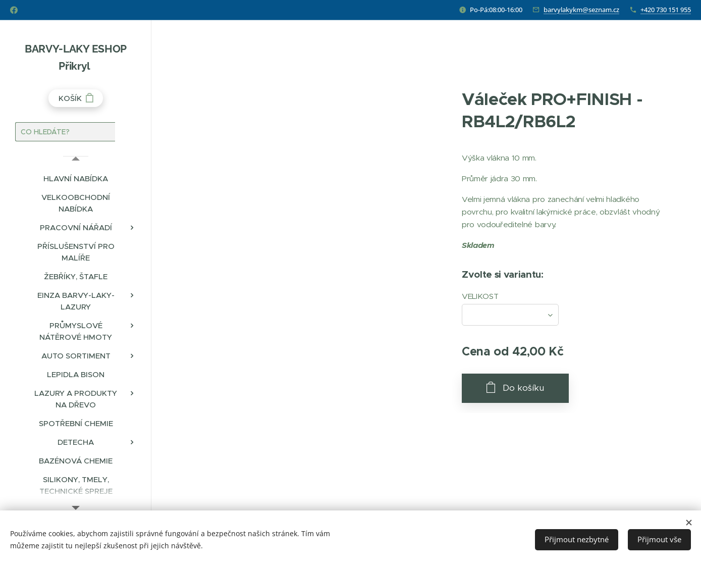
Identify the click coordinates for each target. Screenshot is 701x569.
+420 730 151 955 (665, 9)
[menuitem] (75, 178)
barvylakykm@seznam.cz (581, 9)
